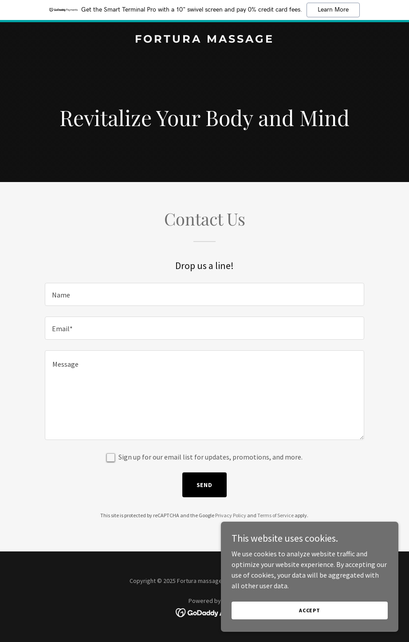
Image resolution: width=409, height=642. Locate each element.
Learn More (333, 10)
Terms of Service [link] (275, 515)
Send (205, 485)
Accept (309, 610)
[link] (204, 40)
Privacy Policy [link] (230, 515)
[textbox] (204, 294)
